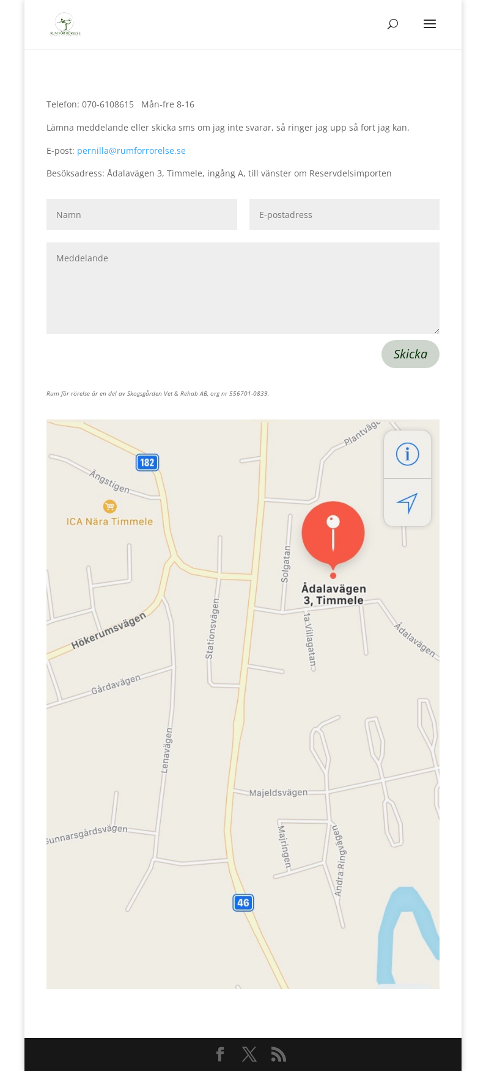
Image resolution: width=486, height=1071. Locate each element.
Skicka (410, 354)
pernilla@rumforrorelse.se (131, 150)
